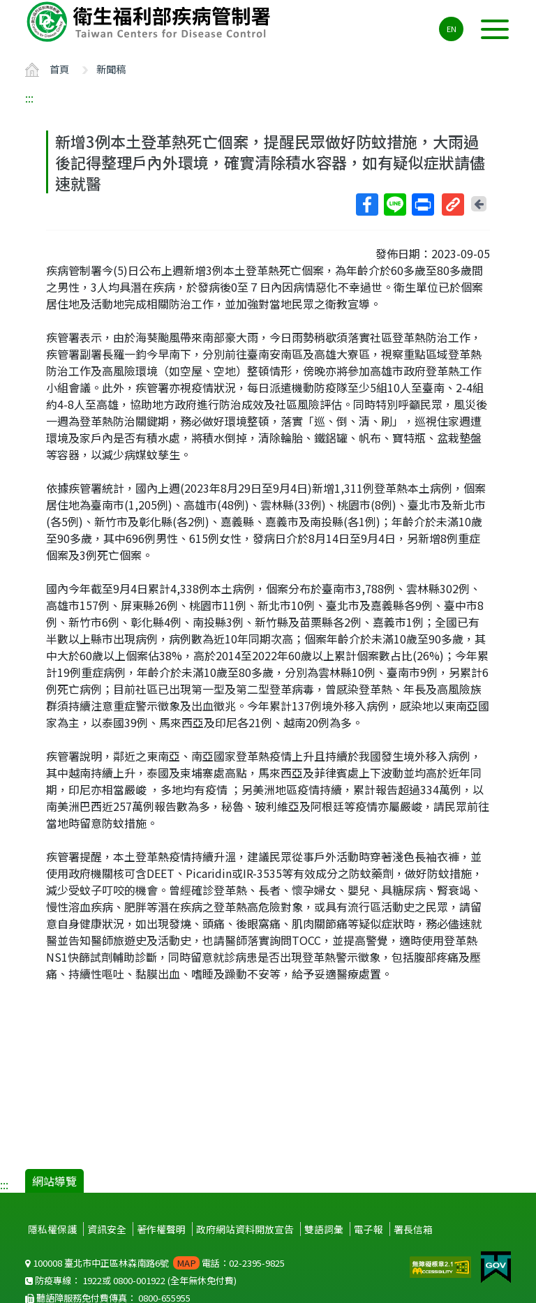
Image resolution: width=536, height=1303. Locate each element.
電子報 (368, 1229)
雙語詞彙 (323, 1229)
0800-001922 (139, 1280)
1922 (92, 1280)
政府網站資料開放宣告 (245, 1229)
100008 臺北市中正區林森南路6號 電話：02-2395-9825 (155, 1263)
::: (29, 97)
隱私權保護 (52, 1229)
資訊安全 (106, 1229)
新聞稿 (111, 68)
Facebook (366, 204)
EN (451, 28)
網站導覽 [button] (54, 1180)
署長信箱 (413, 1229)
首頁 (59, 68)
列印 (422, 204)
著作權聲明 (161, 1229)
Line (394, 204)
